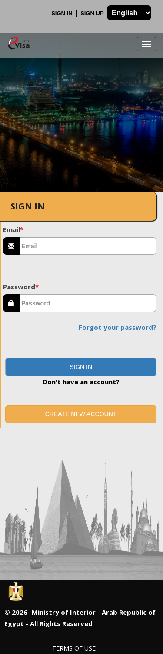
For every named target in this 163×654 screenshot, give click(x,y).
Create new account (81, 414)
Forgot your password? (117, 327)
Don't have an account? (81, 381)
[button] (80, 367)
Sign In (62, 13)
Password (21, 286)
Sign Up (92, 13)
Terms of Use (74, 648)
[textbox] (88, 246)
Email (13, 229)
